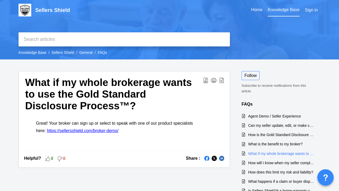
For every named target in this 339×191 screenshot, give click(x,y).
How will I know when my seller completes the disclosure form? (281, 163)
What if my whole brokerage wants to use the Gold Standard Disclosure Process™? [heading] (108, 94)
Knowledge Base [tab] (284, 9)
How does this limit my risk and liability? (280, 172)
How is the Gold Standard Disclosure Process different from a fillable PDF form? (281, 135)
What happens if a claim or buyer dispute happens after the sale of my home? (281, 181)
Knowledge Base (32, 52)
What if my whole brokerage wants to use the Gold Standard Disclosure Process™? (281, 153)
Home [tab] (256, 9)
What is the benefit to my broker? (275, 144)
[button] (205, 80)
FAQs (102, 52)
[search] (124, 39)
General (86, 52)
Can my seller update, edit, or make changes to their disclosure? (281, 125)
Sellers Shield (63, 52)
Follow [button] (250, 75)
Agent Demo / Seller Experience (274, 116)
